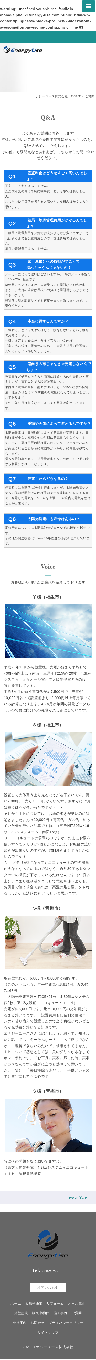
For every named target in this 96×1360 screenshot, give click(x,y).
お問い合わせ (48, 1288)
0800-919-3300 (52, 1270)
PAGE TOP (78, 1197)
